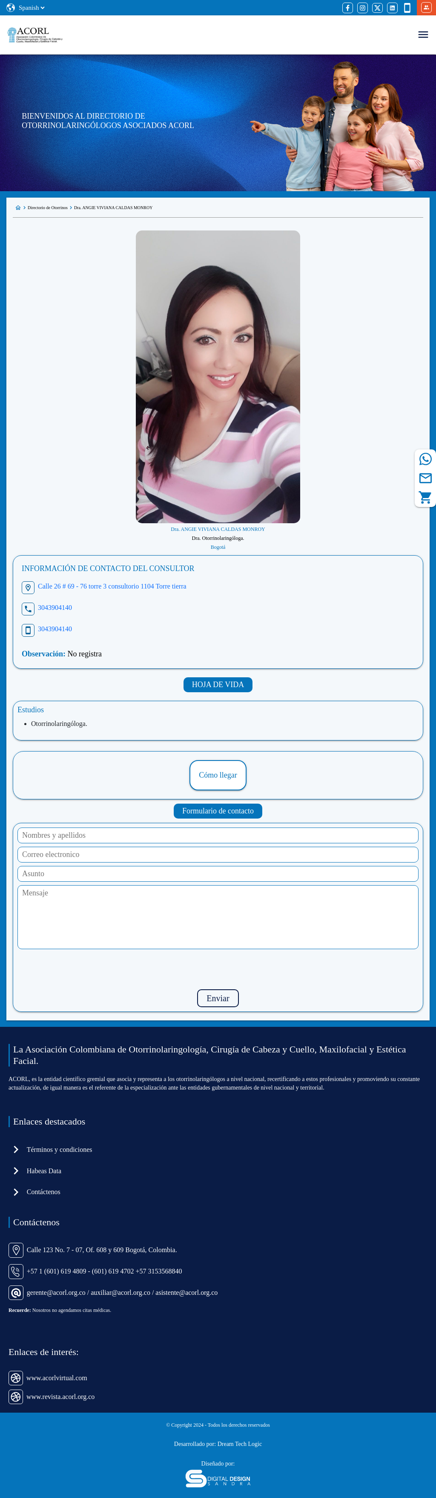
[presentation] (218, 969)
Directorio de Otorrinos (48, 207)
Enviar (218, 998)
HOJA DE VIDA (218, 684)
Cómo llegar (218, 775)
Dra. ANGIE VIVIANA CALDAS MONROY (113, 207)
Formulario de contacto (218, 811)
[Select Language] (31, 8)
